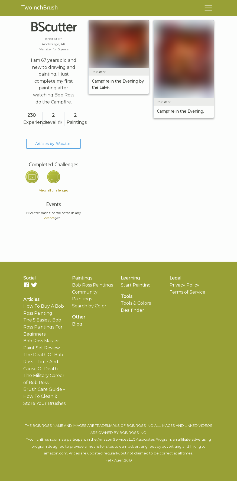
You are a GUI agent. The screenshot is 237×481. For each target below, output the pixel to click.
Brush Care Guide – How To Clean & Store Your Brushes (44, 396)
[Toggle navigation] (208, 8)
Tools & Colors (136, 303)
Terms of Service (187, 292)
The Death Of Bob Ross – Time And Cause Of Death (43, 361)
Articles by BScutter (53, 143)
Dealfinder (132, 310)
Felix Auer (114, 460)
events (49, 218)
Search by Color (89, 305)
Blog (77, 324)
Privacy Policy (184, 285)
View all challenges (53, 190)
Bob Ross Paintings (92, 285)
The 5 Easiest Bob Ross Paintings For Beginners (43, 326)
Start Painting (136, 285)
